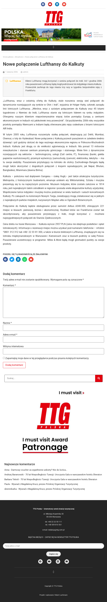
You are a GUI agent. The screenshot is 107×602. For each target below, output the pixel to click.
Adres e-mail (10, 335)
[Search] (98, 378)
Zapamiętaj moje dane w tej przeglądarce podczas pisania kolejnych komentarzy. (47, 358)
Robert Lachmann (61, 595)
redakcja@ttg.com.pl (56, 530)
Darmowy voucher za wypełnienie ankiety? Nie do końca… (39, 470)
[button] (53, 47)
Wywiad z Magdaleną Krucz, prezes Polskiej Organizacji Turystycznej (45, 484)
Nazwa (7, 323)
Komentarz (9, 285)
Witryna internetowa (13, 346)
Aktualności (19, 57)
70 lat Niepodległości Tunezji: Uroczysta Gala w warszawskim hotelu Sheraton (63, 474)
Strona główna (8, 57)
